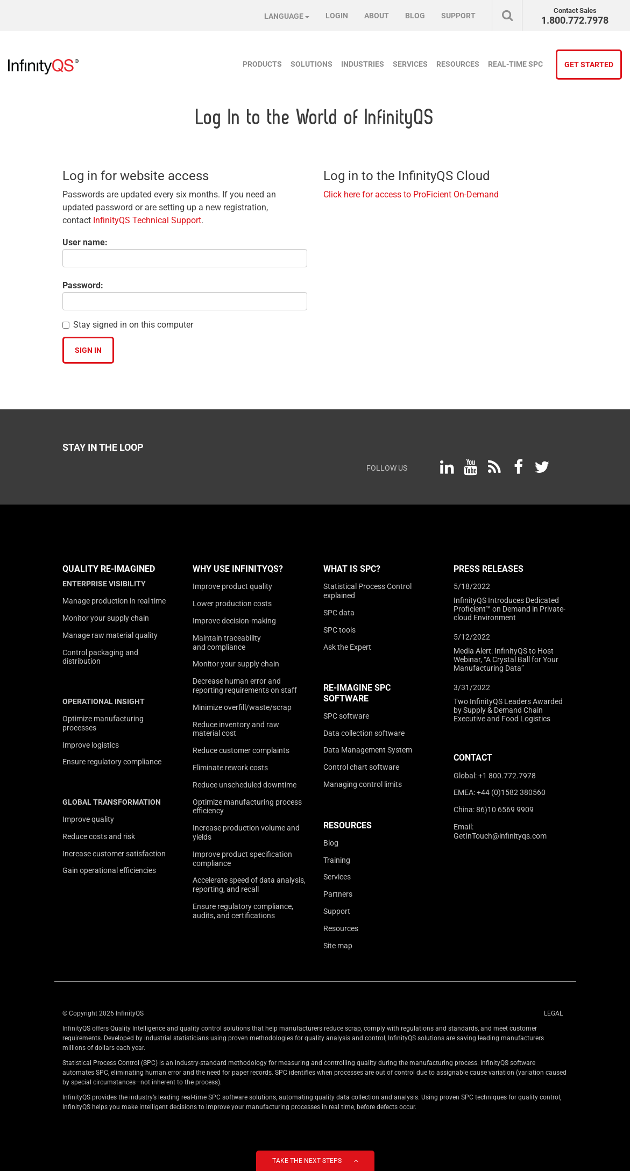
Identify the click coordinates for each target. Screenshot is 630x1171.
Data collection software (364, 733)
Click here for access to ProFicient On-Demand (411, 194)
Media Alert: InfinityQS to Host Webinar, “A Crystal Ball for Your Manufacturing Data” (506, 659)
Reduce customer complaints (241, 750)
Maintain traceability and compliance (227, 642)
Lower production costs (232, 603)
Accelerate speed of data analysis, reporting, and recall (249, 884)
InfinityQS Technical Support (147, 220)
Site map (337, 945)
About (376, 15)
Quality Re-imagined (108, 569)
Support (458, 15)
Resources (457, 64)
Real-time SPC (515, 64)
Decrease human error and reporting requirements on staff (245, 685)
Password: (82, 285)
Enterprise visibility (104, 583)
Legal (553, 1013)
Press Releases (488, 569)
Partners (337, 894)
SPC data (339, 612)
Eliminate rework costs (230, 767)
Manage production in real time (114, 601)
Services (410, 64)
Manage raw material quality (110, 635)
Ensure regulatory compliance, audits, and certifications (243, 911)
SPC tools (339, 630)
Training (336, 860)
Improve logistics (90, 745)
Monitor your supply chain (105, 618)
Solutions (311, 64)
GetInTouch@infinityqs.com (500, 836)
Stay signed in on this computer (133, 325)
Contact (473, 758)
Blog (415, 15)
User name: (85, 242)
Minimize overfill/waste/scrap (242, 707)
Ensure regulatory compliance (111, 761)
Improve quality (88, 819)
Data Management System (367, 750)
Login (336, 15)
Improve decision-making (234, 620)
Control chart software (361, 767)
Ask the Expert (347, 647)
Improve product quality (232, 586)
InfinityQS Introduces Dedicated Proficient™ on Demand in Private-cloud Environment (509, 609)
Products (262, 64)
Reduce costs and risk (98, 836)
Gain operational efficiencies (109, 870)
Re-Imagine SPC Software (357, 693)
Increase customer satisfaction (114, 853)
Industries (362, 64)
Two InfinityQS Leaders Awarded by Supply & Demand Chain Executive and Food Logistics (508, 710)
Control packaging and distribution (100, 657)
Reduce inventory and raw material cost (236, 729)
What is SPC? (351, 569)
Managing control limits (362, 784)
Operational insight (103, 701)
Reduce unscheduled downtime (244, 784)
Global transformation (111, 802)
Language (286, 16)
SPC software (346, 716)
